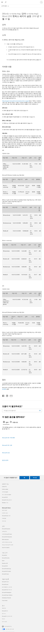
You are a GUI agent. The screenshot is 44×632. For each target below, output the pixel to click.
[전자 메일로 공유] (10, 395)
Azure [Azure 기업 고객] (3, 560)
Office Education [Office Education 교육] (5, 539)
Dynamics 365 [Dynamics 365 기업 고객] (5, 563)
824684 (4, 389)
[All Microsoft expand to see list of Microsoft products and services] (2, 2)
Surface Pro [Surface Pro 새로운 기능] (4, 486)
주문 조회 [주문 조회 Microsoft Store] (4, 521)
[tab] (6, 423)
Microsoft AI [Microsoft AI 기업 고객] (4, 555)
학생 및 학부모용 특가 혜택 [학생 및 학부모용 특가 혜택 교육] (7, 544)
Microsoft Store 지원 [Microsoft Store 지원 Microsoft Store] (6, 515)
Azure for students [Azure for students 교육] (5, 547)
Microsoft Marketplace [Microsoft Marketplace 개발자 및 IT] (6, 592)
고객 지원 (4, 6)
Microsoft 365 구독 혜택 (8, 437)
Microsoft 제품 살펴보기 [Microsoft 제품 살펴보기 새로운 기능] (7, 500)
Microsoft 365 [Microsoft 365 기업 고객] (5, 566)
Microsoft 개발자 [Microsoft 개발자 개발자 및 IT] (5, 581)
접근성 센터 (5, 460)
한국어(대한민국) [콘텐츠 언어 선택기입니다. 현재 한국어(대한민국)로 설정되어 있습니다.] (8, 626)
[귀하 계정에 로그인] (41, 2)
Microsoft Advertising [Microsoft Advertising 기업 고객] (6, 568)
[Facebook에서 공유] (3, 395)
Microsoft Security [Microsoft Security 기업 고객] (5, 558)
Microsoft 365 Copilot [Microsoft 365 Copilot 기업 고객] (6, 571)
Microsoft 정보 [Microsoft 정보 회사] (5, 610)
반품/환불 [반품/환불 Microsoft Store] (4, 518)
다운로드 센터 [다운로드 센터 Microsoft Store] (5, 513)
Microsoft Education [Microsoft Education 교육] (6, 528)
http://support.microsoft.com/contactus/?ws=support (15, 101)
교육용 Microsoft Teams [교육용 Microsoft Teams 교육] (7, 534)
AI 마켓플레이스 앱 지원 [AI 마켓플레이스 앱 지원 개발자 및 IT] (7, 587)
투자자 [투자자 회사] (3, 619)
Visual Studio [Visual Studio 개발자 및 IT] (4, 600)
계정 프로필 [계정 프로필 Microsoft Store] (4, 510)
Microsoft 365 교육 (7, 445)
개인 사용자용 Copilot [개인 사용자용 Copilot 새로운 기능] (6, 494)
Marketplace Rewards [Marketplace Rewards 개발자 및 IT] (6, 597)
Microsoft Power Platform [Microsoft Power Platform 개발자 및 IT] (7, 595)
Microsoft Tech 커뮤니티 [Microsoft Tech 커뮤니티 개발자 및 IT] (7, 589)
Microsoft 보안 (6, 452)
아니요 (35, 477)
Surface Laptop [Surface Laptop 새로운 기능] (5, 489)
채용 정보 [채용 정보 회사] (4, 608)
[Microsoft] (22, 1)
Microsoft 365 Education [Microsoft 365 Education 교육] (7, 536)
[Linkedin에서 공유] (6, 395)
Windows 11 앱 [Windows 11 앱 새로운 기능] (5, 502)
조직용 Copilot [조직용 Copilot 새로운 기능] (5, 492)
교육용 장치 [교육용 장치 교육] (4, 531)
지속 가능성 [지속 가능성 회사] (4, 621)
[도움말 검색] (5, 2)
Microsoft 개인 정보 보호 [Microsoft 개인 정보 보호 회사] (7, 616)
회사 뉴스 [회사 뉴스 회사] (4, 613)
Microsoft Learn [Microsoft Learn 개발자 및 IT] (5, 584)
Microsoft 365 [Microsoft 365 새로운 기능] (5, 497)
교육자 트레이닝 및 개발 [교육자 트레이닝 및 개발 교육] (7, 542)
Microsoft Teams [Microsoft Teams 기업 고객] (5, 574)
